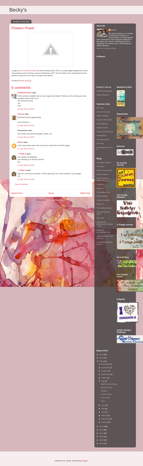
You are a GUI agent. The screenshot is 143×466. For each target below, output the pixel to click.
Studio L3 (100, 204)
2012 (101, 430)
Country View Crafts (104, 120)
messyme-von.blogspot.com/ (104, 231)
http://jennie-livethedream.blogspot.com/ (105, 224)
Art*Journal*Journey (104, 170)
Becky (113, 30)
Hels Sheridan (102, 196)
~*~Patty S (22, 154)
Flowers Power (106, 388)
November (105, 368)
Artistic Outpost (102, 174)
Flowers (104, 391)
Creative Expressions (105, 132)
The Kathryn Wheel (104, 208)
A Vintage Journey (104, 162)
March (104, 415)
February (105, 419)
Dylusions (100, 188)
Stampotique (101, 135)
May (103, 409)
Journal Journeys (103, 200)
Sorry (103, 401)
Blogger (85, 461)
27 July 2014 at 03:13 (26, 149)
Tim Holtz (100, 144)
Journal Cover (106, 394)
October (104, 371)
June (103, 405)
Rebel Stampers (103, 95)
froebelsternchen (25, 93)
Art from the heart (103, 112)
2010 (101, 437)
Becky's (18, 10)
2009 (101, 440)
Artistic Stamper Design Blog (103, 179)
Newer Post (17, 193)
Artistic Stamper (103, 116)
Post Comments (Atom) (56, 200)
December (105, 364)
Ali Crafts (100, 108)
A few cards (105, 398)
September (105, 374)
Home (51, 193)
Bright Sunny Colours (109, 384)
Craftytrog (100, 184)
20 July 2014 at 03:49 (26, 109)
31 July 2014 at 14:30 (26, 165)
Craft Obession (102, 124)
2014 (101, 361)
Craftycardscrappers (104, 91)
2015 (101, 358)
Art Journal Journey (28, 71)
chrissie (21, 114)
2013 (101, 426)
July (103, 381)
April (103, 412)
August (104, 378)
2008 (101, 443)
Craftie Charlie (102, 128)
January (104, 422)
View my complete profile (106, 48)
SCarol (20, 142)
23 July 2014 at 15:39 (26, 137)
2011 (101, 433)
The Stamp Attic (103, 140)
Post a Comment (21, 184)
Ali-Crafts (100, 166)
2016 (101, 355)
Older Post (85, 193)
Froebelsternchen (103, 192)
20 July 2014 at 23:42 (26, 125)
